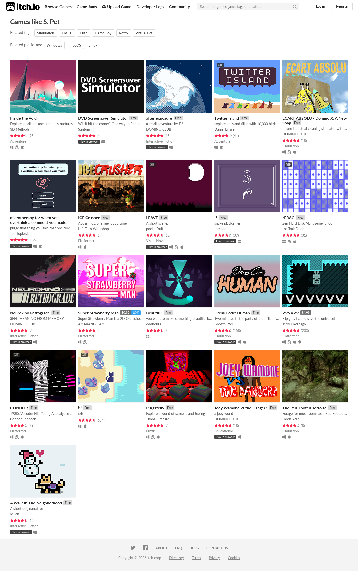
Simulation (45, 33)
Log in (320, 6)
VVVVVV (290, 312)
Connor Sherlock (23, 419)
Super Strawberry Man (98, 312)
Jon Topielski (19, 233)
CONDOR (19, 407)
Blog (194, 548)
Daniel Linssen (225, 129)
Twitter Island (226, 118)
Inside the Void (23, 118)
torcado (220, 229)
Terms (196, 558)
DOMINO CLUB (158, 129)
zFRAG (288, 217)
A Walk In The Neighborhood (36, 502)
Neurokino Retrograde (30, 312)
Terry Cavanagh (294, 324)
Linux (93, 45)
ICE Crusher (89, 217)
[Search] (294, 6)
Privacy (214, 558)
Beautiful (154, 312)
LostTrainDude (293, 229)
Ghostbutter (223, 324)
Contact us (217, 548)
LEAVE (152, 217)
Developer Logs (150, 6)
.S (216, 217)
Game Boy (103, 33)
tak (80, 414)
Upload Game (116, 6)
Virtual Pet (144, 33)
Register (342, 6)
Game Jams (87, 6)
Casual (67, 33)
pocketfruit (154, 229)
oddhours (153, 324)
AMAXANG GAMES (93, 324)
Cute (83, 33)
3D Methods (20, 129)
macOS (75, 45)
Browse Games (58, 6)
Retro (123, 33)
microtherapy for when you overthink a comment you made (38, 220)
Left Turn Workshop (93, 229)
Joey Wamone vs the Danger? (240, 407)
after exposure (159, 118)
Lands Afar (290, 419)
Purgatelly (155, 407)
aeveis (14, 514)
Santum (84, 129)
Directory (176, 558)
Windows (54, 45)
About (161, 548)
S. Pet (51, 22)
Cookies (234, 558)
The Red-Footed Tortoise (304, 407)
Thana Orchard (157, 419)
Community (179, 6)
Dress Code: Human (232, 312)
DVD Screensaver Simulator (103, 118)
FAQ (178, 548)
